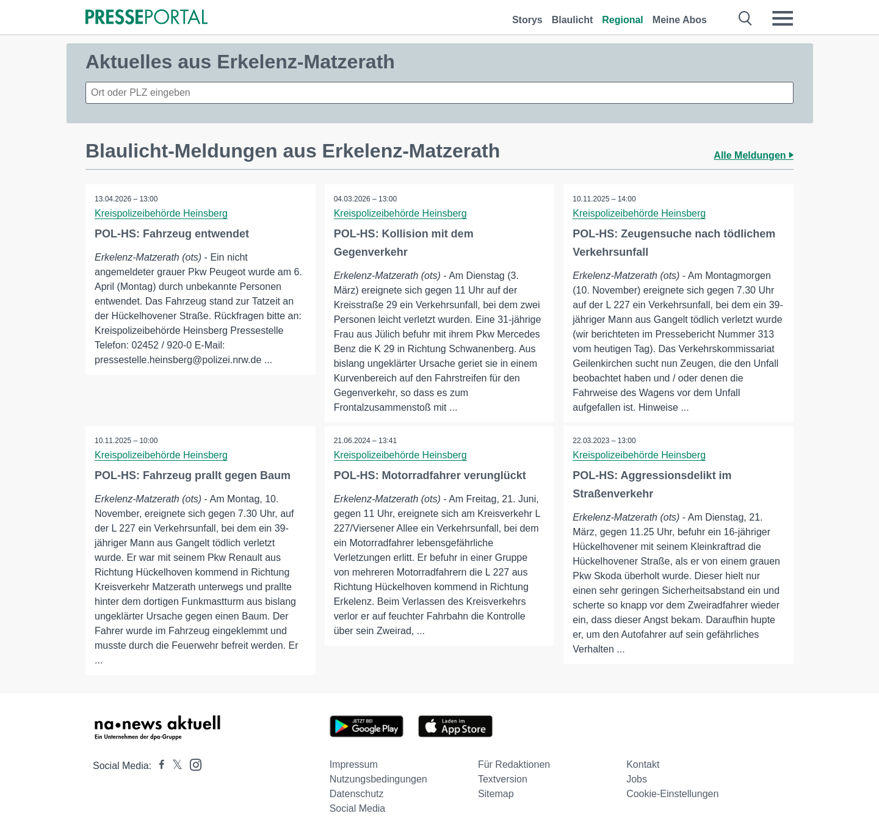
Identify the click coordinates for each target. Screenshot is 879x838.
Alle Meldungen (754, 155)
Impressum (354, 764)
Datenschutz (357, 794)
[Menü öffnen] (783, 18)
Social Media (358, 808)
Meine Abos (680, 20)
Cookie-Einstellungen (672, 794)
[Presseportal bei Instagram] (192, 764)
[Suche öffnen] (745, 18)
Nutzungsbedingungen (378, 779)
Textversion (502, 779)
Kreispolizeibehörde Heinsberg (161, 213)
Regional (622, 20)
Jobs (636, 779)
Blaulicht (572, 20)
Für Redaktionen (514, 764)
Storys (527, 20)
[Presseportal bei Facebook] (158, 765)
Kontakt (642, 764)
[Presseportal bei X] (174, 765)
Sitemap (496, 794)
